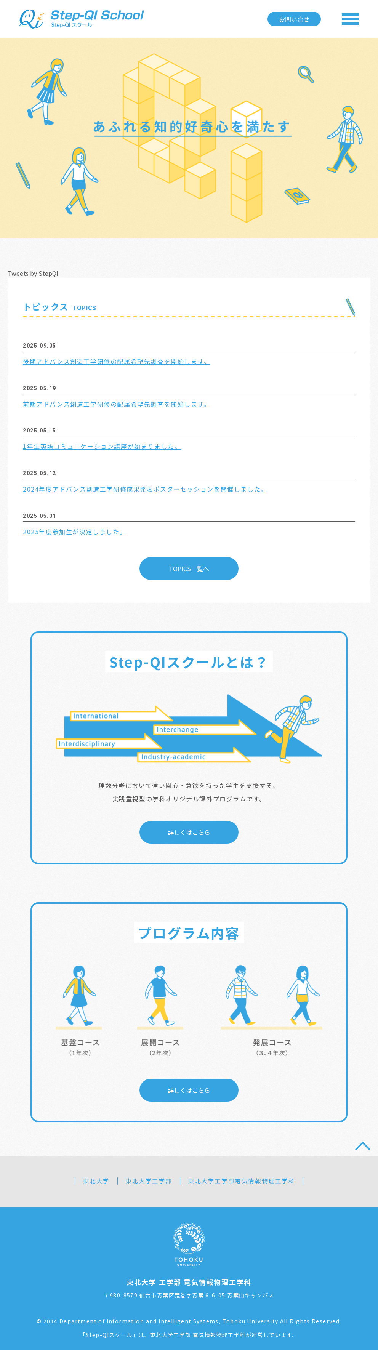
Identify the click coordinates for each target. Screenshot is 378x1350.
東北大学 (96, 1179)
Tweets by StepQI (33, 273)
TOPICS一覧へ (189, 567)
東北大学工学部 (148, 1179)
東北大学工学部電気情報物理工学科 (241, 1179)
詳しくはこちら (189, 830)
